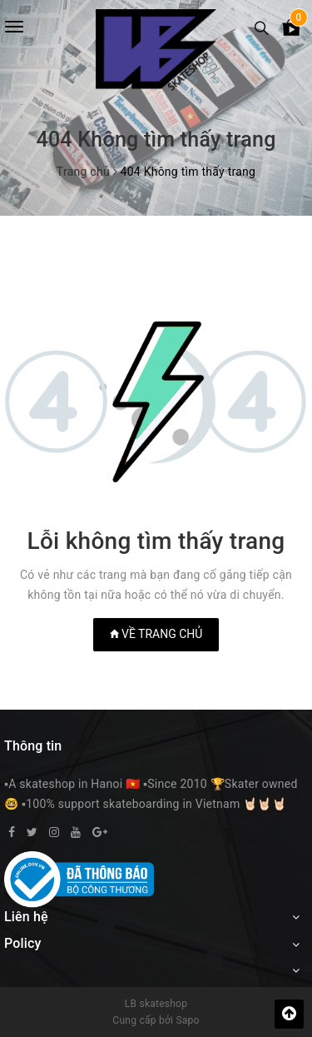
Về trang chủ (156, 634)
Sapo (187, 1020)
